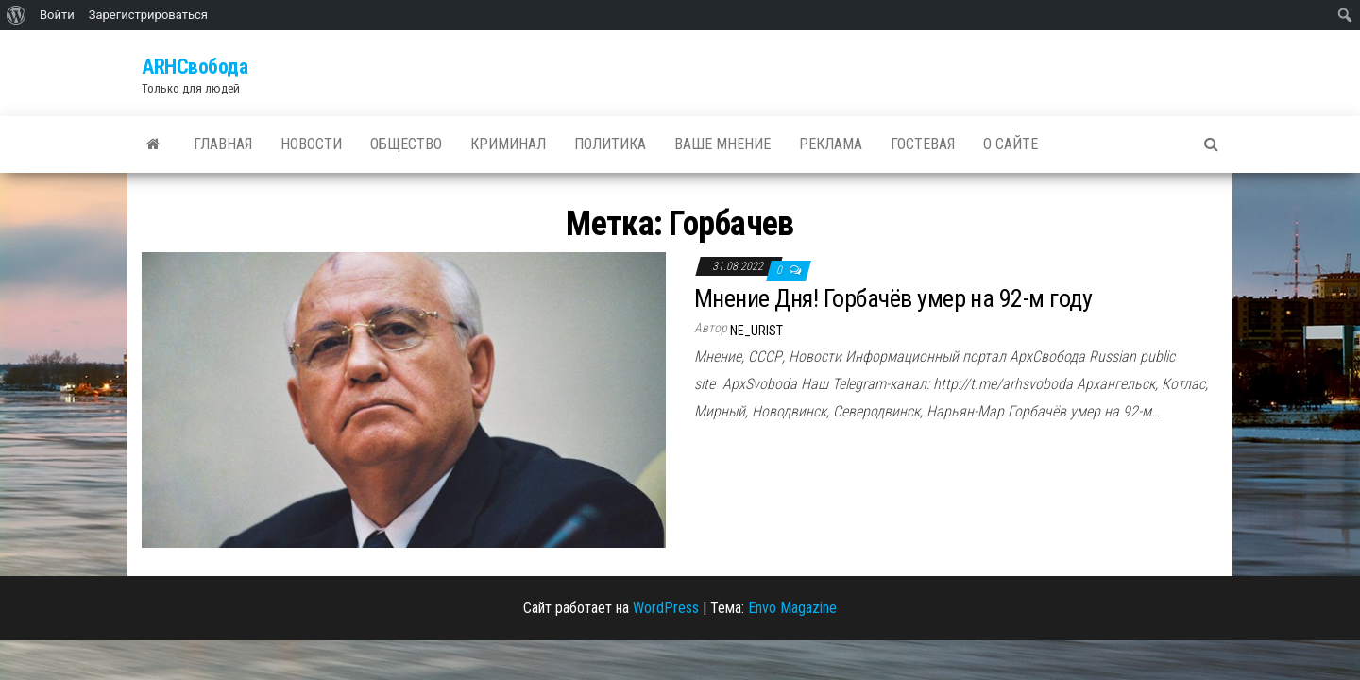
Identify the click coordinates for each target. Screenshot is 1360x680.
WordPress (666, 608)
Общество (406, 144)
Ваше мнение (722, 144)
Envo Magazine (792, 608)
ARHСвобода (195, 66)
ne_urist (756, 330)
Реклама (830, 144)
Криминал (508, 144)
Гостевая (923, 144)
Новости (311, 144)
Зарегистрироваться (148, 15)
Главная (223, 144)
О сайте (1010, 144)
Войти (57, 15)
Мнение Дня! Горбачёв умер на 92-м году (893, 298)
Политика (610, 144)
